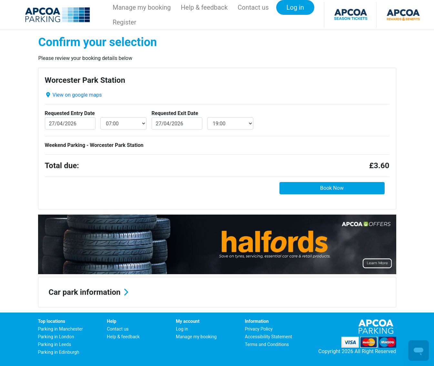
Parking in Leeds (54, 344)
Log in (182, 329)
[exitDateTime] (230, 123)
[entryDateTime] (123, 123)
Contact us (253, 7)
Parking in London (56, 336)
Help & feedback (204, 7)
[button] (217, 292)
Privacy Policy (259, 329)
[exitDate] (177, 123)
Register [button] (124, 22)
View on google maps (77, 95)
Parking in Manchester (60, 329)
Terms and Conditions (267, 344)
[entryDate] (70, 123)
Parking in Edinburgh (58, 352)
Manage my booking (142, 7)
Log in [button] (295, 7)
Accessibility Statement (268, 336)
